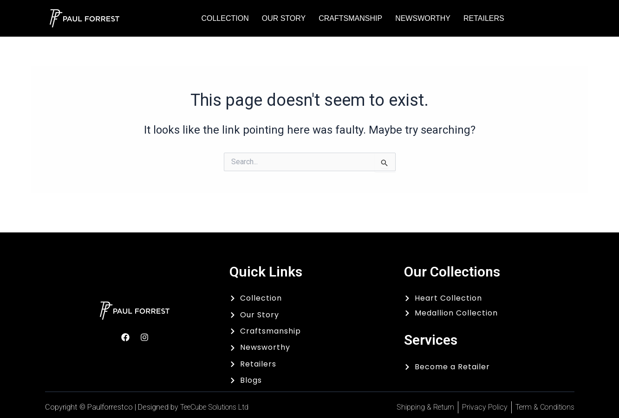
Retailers (483, 18)
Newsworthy (422, 18)
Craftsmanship (350, 18)
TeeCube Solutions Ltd (218, 407)
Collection (224, 18)
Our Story (284, 18)
